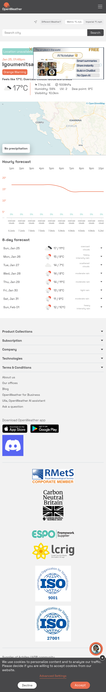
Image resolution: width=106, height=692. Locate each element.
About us (8, 377)
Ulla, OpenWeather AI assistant (24, 401)
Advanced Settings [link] (53, 676)
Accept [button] (80, 685)
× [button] (102, 657)
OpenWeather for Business (21, 395)
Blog (5, 389)
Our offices (10, 383)
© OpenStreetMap (95, 103)
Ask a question (12, 406)
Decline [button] (27, 685)
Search (96, 33)
